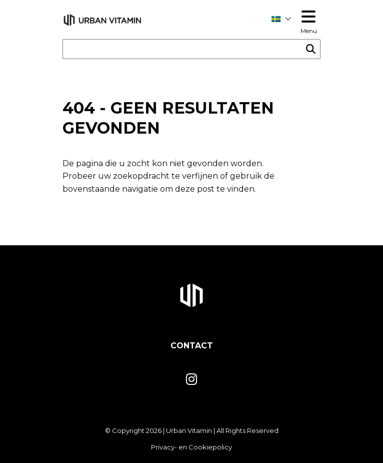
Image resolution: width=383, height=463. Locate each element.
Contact (191, 345)
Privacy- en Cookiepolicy (191, 447)
